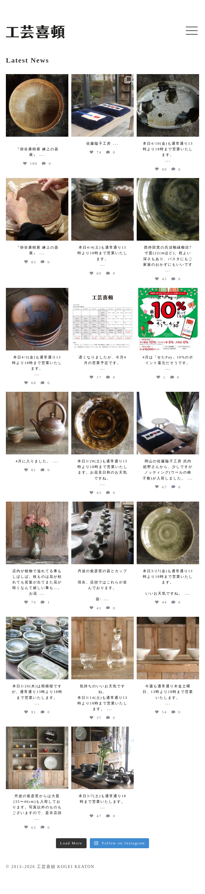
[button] (191, 31)
